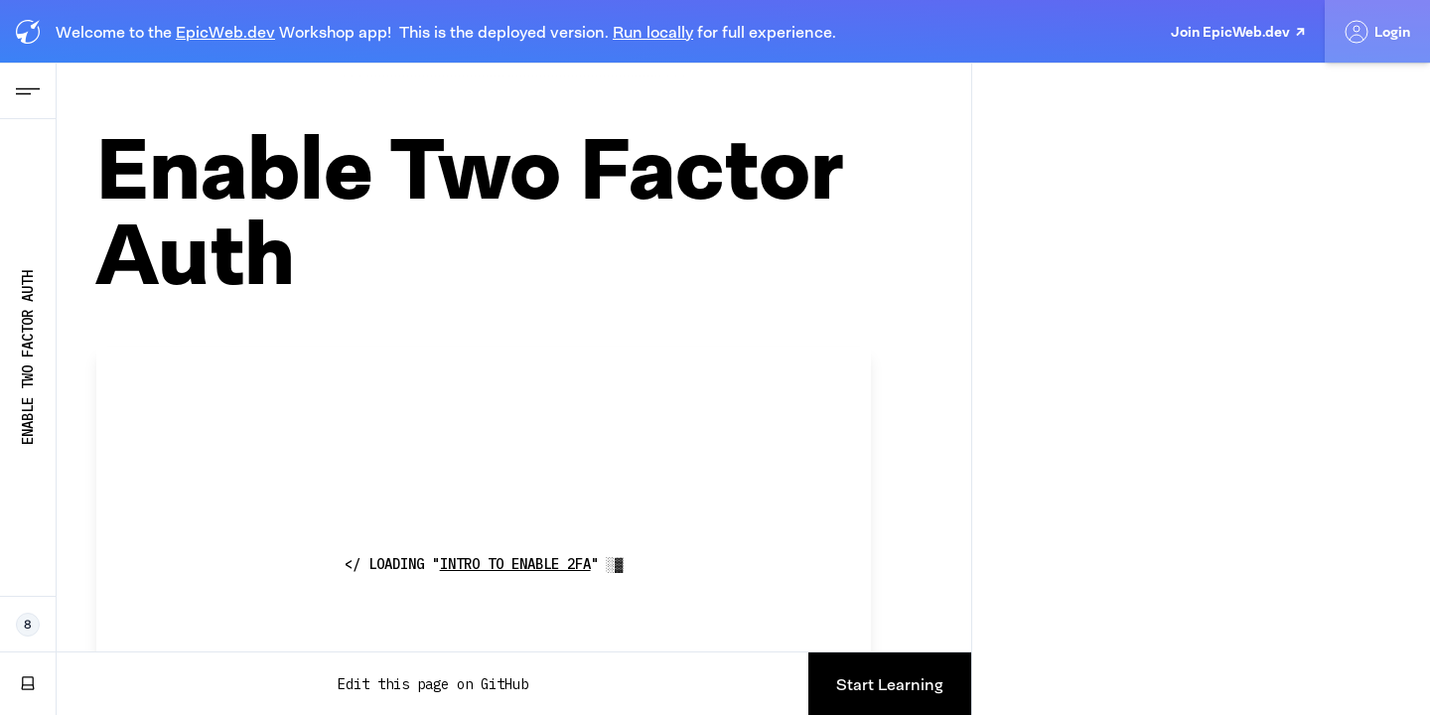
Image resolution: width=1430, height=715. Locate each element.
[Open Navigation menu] (28, 91)
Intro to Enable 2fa (515, 564)
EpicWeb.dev (225, 32)
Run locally (653, 32)
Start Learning (889, 684)
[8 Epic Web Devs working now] (28, 625)
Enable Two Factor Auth (28, 357)
